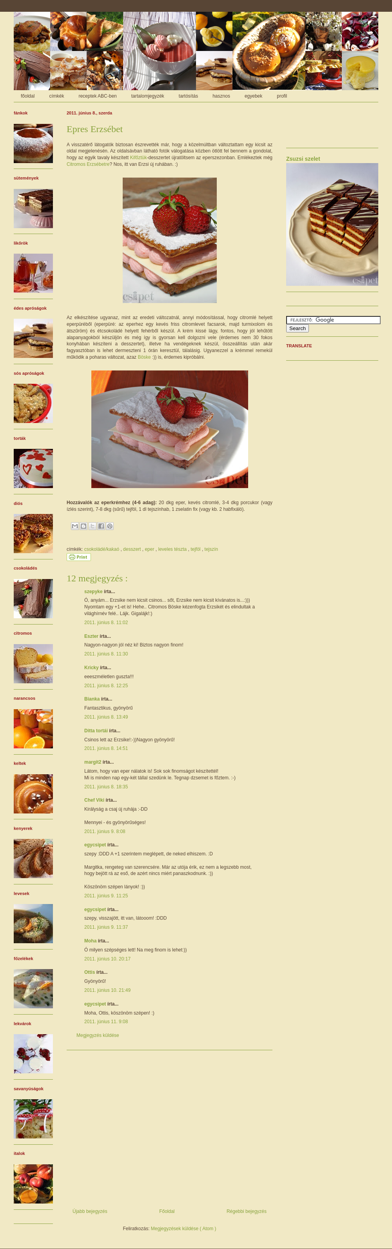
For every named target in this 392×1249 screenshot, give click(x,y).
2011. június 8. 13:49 (106, 717)
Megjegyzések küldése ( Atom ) (183, 1228)
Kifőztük (138, 157)
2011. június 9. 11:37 (106, 927)
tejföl (196, 549)
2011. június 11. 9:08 (106, 1021)
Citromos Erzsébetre (88, 164)
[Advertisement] (169, 1126)
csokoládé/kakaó (102, 549)
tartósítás (188, 96)
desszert (132, 549)
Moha (91, 941)
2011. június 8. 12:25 (106, 685)
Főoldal (166, 1211)
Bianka (92, 699)
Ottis (90, 972)
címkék (56, 96)
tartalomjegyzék (147, 96)
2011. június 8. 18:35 (106, 787)
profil (282, 96)
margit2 (93, 762)
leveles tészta (173, 549)
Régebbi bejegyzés (247, 1211)
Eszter (92, 636)
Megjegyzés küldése (97, 1035)
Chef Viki (94, 800)
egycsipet (95, 845)
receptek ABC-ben (97, 96)
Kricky (92, 667)
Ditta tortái (96, 730)
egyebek (253, 96)
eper (150, 549)
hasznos (221, 96)
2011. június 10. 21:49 (107, 990)
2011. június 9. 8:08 (104, 831)
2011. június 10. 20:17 (107, 959)
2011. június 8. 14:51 (106, 748)
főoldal (27, 96)
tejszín (211, 549)
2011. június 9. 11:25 (106, 896)
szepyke (94, 591)
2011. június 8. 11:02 (106, 622)
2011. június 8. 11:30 (106, 654)
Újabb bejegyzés (90, 1211)
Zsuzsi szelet (303, 159)
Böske (144, 357)
